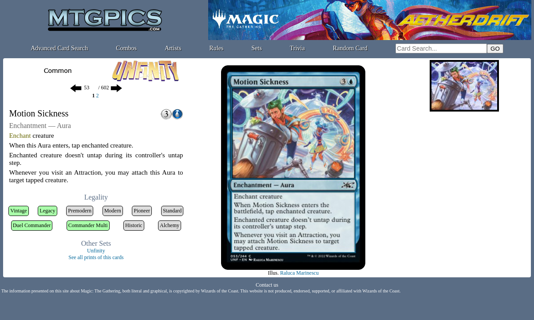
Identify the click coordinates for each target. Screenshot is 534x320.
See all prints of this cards (95, 257)
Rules (217, 48)
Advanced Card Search (59, 48)
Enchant (20, 135)
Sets (257, 48)
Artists (173, 48)
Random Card (350, 48)
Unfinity (96, 251)
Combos (126, 48)
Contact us (267, 285)
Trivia (297, 48)
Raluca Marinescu (299, 273)
